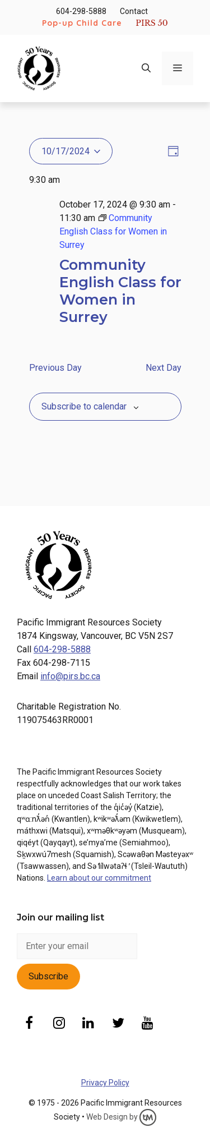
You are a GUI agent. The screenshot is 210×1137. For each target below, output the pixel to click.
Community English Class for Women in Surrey (120, 290)
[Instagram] (59, 1024)
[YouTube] (147, 1024)
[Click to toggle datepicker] (71, 151)
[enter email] (77, 946)
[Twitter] (117, 1024)
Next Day (163, 367)
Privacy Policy (105, 1082)
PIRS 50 (151, 23)
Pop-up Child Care (82, 23)
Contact (134, 11)
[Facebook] (29, 1024)
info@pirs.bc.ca (70, 676)
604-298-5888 (81, 11)
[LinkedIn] (88, 1024)
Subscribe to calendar (84, 406)
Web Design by (121, 1116)
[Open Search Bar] (146, 68)
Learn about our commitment (99, 877)
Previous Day (55, 367)
